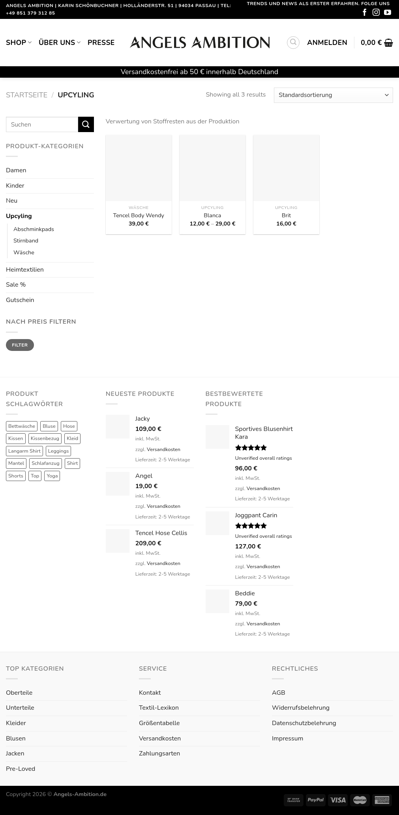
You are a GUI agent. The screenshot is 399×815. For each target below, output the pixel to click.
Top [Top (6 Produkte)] (35, 475)
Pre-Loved (20, 769)
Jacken (15, 753)
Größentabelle (159, 723)
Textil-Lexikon (159, 707)
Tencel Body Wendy (138, 215)
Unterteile (20, 707)
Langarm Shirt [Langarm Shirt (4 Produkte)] (24, 451)
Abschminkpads (33, 229)
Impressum (287, 738)
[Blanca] (212, 168)
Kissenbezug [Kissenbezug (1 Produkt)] (45, 438)
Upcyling (19, 216)
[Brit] (286, 168)
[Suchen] (293, 42)
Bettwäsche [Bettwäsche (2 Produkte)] (21, 426)
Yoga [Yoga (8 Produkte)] (52, 475)
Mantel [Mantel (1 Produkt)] (16, 463)
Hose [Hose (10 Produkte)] (69, 426)
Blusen (16, 738)
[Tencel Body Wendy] (139, 168)
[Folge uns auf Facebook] (364, 13)
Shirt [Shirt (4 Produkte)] (72, 463)
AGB (278, 692)
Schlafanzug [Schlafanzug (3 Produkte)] (46, 463)
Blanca (212, 215)
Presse (101, 42)
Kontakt (150, 692)
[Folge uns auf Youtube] (387, 13)
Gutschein (20, 300)
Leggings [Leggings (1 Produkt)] (58, 451)
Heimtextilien (25, 269)
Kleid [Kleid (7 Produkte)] (72, 438)
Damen (16, 170)
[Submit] (86, 124)
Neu (11, 200)
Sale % (16, 284)
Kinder (15, 185)
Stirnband (25, 240)
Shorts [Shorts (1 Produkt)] (15, 475)
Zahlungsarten (159, 753)
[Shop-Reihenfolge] (333, 95)
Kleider (16, 723)
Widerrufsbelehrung (301, 707)
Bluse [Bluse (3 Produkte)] (49, 426)
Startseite (26, 95)
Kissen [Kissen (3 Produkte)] (15, 438)
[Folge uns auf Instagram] (376, 13)
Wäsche (23, 252)
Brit (286, 215)
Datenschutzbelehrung (304, 723)
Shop (19, 42)
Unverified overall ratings (263, 458)
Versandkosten (163, 449)
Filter (20, 345)
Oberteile (19, 692)
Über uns (60, 42)
